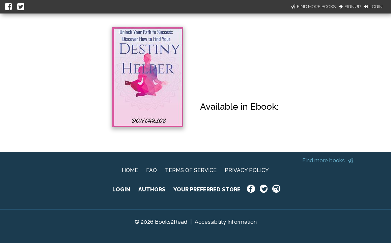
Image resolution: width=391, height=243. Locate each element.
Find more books (327, 160)
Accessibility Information (226, 222)
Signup (350, 6)
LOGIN (121, 189)
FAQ (151, 170)
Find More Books (313, 6)
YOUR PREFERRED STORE (207, 189)
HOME (130, 170)
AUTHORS (151, 189)
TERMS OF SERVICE (191, 170)
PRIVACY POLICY (247, 170)
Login (373, 6)
